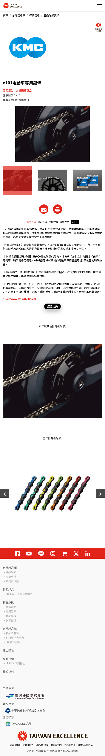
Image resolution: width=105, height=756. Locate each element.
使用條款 (27, 745)
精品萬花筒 (12, 633)
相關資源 (69, 745)
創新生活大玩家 (15, 637)
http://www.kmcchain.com (19, 298)
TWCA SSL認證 (18, 724)
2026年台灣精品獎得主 (19, 594)
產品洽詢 (52, 306)
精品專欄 (11, 616)
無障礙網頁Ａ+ (86, 745)
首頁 (5, 15)
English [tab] (74, 221)
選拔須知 (11, 572)
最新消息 (11, 607)
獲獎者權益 (12, 581)
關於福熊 (8, 671)
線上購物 (8, 650)
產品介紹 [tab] (31, 221)
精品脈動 (8, 602)
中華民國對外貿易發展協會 (25, 711)
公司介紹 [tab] (42, 221)
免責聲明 (14, 745)
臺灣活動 (11, 611)
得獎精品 (34, 15)
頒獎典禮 (11, 576)
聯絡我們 (56, 745)
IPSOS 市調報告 (15, 663)
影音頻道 (11, 620)
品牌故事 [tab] (53, 221)
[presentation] (4, 493)
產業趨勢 (8, 658)
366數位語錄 (13, 642)
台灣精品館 (10, 628)
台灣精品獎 (18, 15)
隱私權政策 (42, 745)
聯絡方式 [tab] (64, 221)
